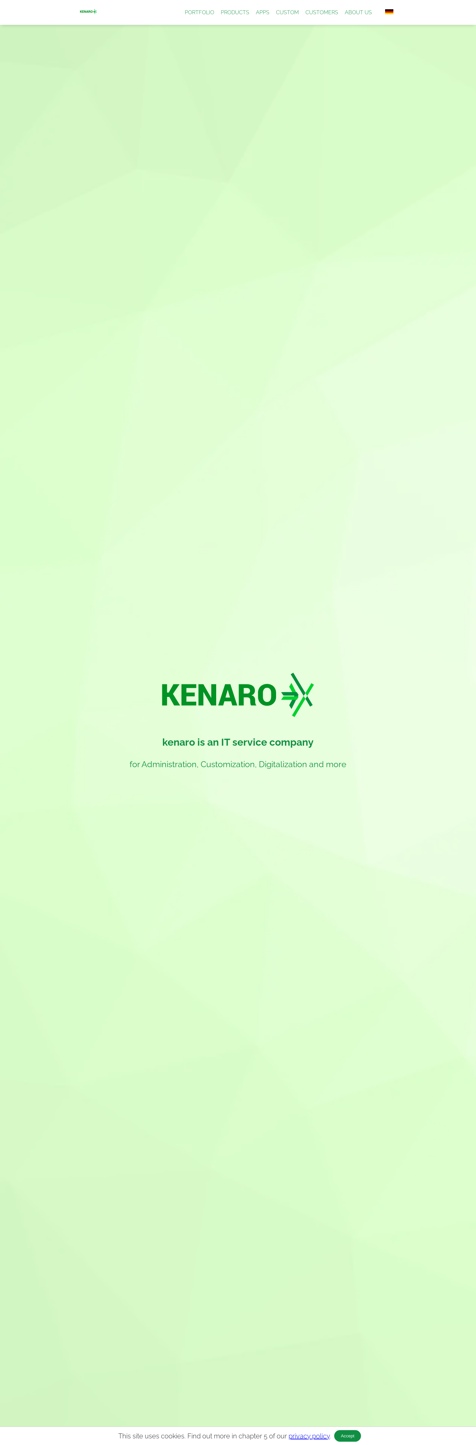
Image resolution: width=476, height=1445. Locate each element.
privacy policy (309, 1436)
